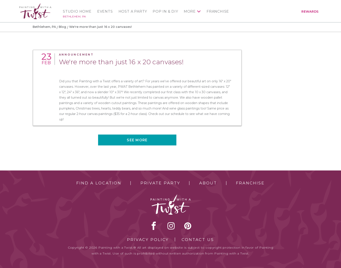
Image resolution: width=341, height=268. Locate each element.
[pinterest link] (187, 226)
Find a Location (98, 183)
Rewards (310, 11)
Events (105, 11)
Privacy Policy (148, 239)
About (208, 183)
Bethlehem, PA (74, 16)
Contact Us (198, 239)
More (190, 11)
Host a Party (133, 11)
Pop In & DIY (165, 11)
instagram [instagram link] (171, 226)
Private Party (160, 183)
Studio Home (77, 11)
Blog (62, 27)
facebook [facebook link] (154, 226)
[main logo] (35, 5)
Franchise (218, 11)
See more (137, 140)
